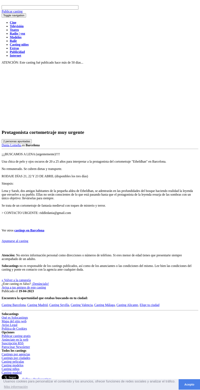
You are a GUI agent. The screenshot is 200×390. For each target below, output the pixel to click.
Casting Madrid (37, 305)
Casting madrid (12, 372)
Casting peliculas (13, 361)
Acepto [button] (189, 384)
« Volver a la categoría (16, 280)
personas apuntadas (16, 141)
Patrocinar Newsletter (16, 347)
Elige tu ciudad (149, 305)
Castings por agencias (16, 354)
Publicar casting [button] (12, 11)
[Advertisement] (100, 97)
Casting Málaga (104, 305)
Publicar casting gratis (16, 336)
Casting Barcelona (14, 305)
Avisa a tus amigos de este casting (24, 287)
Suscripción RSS (13, 343)
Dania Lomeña (12, 145)
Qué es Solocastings (15, 317)
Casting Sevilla (59, 305)
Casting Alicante (127, 305)
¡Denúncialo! (40, 283)
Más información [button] (16, 387)
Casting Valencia (82, 305)
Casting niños (11, 369)
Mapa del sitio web (14, 321)
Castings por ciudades (16, 358)
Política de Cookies (14, 328)
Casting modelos (12, 365)
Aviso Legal (9, 325)
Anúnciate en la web (15, 339)
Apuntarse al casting (15, 241)
